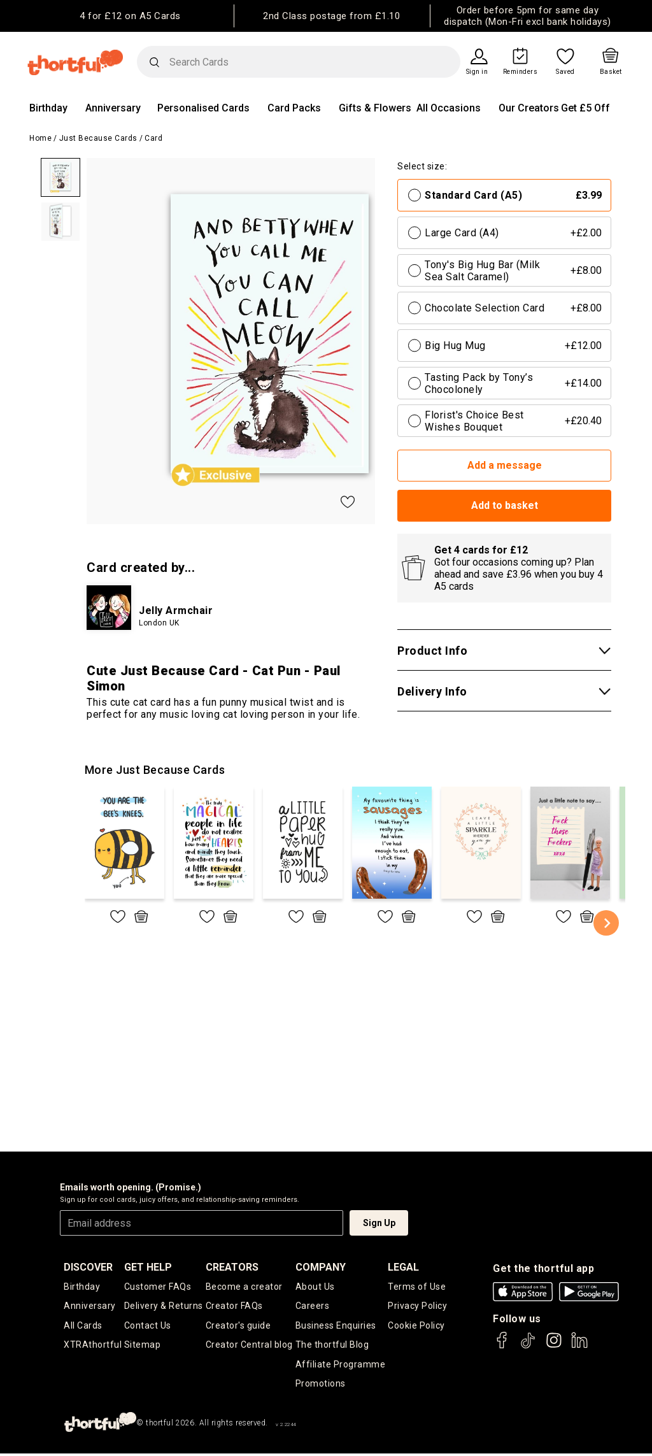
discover (88, 1267)
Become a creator (244, 1286)
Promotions (320, 1386)
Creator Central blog (249, 1346)
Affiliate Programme (340, 1365)
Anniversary (113, 108)
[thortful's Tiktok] (527, 1346)
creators (232, 1267)
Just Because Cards (98, 138)
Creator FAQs (234, 1306)
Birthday (48, 108)
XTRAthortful (93, 1346)
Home (40, 138)
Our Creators (529, 108)
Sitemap (142, 1346)
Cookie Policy (416, 1326)
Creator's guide (238, 1326)
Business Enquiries (335, 1326)
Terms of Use (417, 1286)
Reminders (520, 72)
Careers (312, 1306)
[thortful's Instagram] (553, 1346)
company (320, 1267)
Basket (611, 72)
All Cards (83, 1326)
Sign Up (379, 1223)
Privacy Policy (417, 1306)
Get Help (148, 1267)
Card (153, 138)
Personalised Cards (203, 108)
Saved (565, 72)
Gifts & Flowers (375, 108)
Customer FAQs (158, 1286)
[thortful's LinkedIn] (579, 1346)
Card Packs (294, 108)
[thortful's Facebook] (502, 1346)
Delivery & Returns (163, 1306)
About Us (315, 1286)
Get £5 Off (585, 108)
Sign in (477, 72)
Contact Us (147, 1326)
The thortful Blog (332, 1346)
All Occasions (448, 108)
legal (403, 1267)
